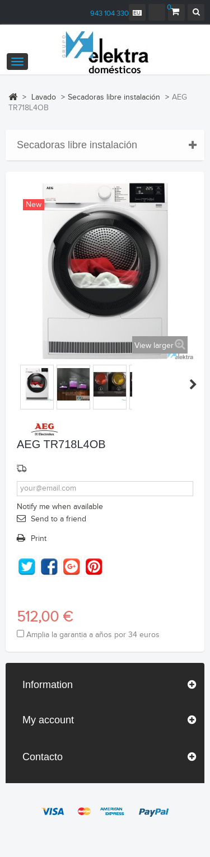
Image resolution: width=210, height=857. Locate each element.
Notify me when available (60, 506)
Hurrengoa (193, 384)
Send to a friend (58, 519)
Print (38, 538)
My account (48, 720)
